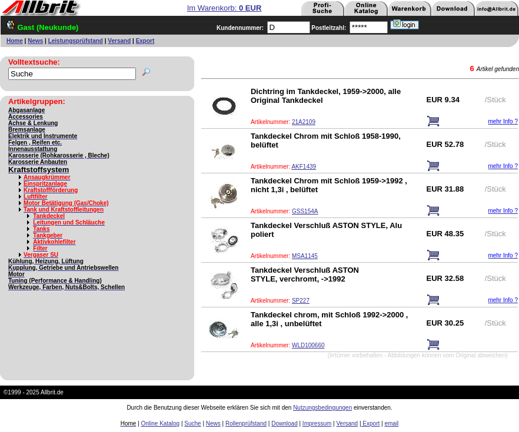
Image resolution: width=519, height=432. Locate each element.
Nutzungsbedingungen (322, 407)
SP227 (301, 300)
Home (14, 41)
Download (284, 423)
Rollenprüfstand (246, 423)
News (35, 41)
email (391, 423)
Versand (119, 41)
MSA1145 (305, 256)
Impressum (316, 423)
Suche (192, 423)
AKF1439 (303, 166)
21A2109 (303, 122)
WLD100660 (308, 345)
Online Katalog (160, 423)
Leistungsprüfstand (75, 41)
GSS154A (305, 211)
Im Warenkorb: (224, 8)
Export (145, 41)
